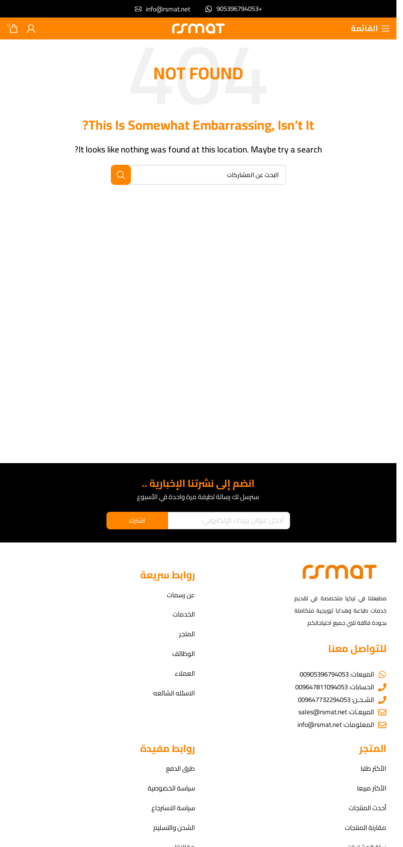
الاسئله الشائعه (174, 694)
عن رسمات (181, 595)
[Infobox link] (233, 9)
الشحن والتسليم (174, 828)
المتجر (187, 634)
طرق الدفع (180, 769)
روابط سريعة (167, 574)
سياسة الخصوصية (171, 789)
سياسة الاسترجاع (173, 808)
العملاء (185, 674)
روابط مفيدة (167, 748)
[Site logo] (198, 28)
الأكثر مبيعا (371, 789)
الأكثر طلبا (373, 769)
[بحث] (198, 175)
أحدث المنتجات (367, 808)
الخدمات (184, 615)
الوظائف (183, 654)
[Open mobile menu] (370, 28)
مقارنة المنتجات (365, 828)
